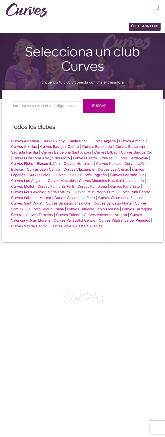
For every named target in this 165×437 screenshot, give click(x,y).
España (11, 415)
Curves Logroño (93, 175)
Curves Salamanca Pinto (74, 197)
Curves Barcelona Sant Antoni (66, 152)
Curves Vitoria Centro (29, 226)
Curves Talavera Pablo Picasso (93, 209)
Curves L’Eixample (78, 169)
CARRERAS (15, 376)
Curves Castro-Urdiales (92, 158)
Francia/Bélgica (52, 409)
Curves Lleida (65, 175)
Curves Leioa (39, 175)
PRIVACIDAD (92, 370)
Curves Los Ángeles (27, 180)
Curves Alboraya (25, 141)
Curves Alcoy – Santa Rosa (64, 141)
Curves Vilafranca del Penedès (124, 220)
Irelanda (31, 409)
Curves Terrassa (39, 215)
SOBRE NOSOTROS (22, 382)
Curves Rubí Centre (134, 192)
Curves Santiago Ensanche (68, 203)
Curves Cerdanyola (132, 158)
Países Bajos (15, 421)
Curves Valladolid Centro (74, 220)
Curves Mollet (22, 186)
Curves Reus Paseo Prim (94, 192)
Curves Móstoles (62, 180)
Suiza (33, 415)
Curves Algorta (103, 141)
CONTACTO (15, 370)
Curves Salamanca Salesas (120, 197)
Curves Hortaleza (78, 163)
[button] (158, 7)
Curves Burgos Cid (136, 152)
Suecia (45, 415)
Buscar (99, 105)
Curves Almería (132, 141)
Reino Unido (14, 409)
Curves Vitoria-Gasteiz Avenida (77, 226)
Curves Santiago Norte (113, 203)
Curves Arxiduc (24, 146)
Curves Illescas (108, 163)
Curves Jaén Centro (43, 169)
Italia (22, 415)
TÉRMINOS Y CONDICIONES (106, 376)
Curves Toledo (68, 215)
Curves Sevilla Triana (46, 209)
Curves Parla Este (125, 186)
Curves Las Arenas (113, 169)
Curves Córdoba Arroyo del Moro (41, 158)
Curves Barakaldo (97, 146)
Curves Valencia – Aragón (105, 215)
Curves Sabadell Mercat (31, 197)
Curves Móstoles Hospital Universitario (111, 180)
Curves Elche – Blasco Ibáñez (35, 163)
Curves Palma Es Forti (55, 186)
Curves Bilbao (106, 152)
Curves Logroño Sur (127, 175)
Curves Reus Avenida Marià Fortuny (40, 192)
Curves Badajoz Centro (59, 146)
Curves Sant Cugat (26, 203)
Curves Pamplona (92, 186)
